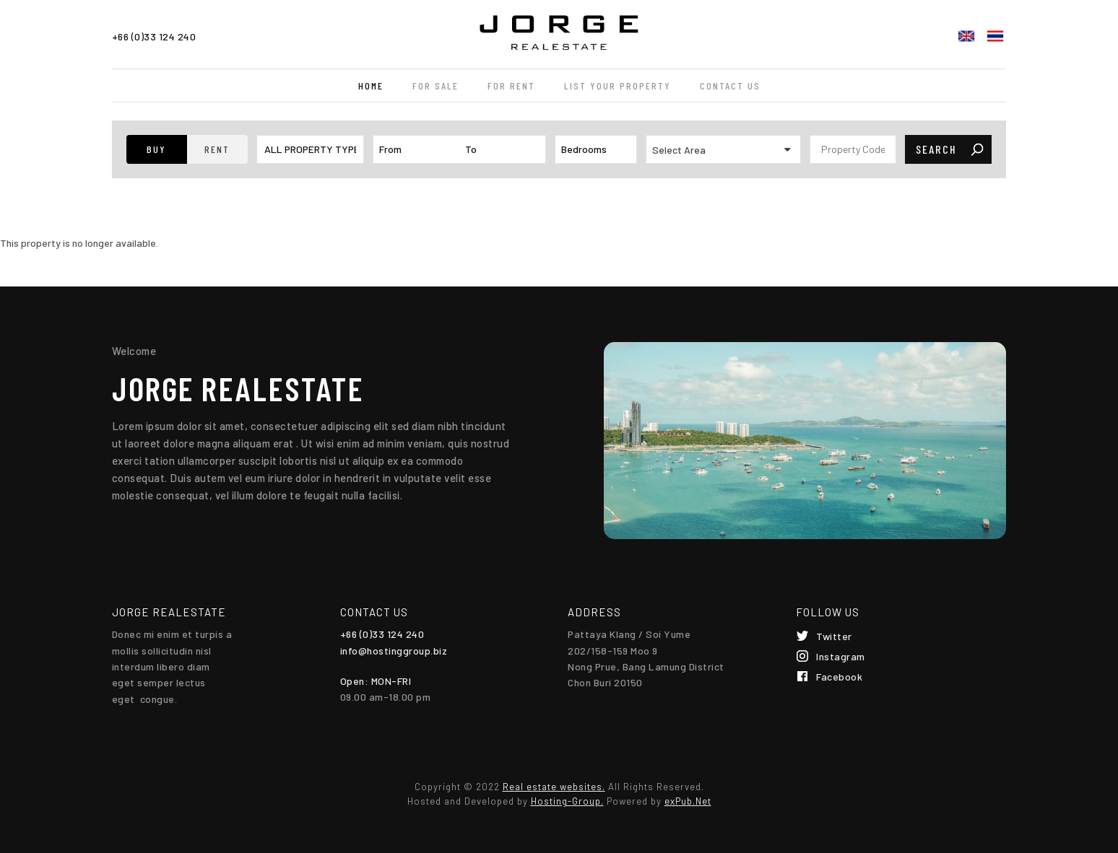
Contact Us (730, 85)
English (966, 36)
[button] (156, 149)
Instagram (840, 656)
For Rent (511, 85)
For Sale (435, 85)
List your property (617, 85)
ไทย (995, 36)
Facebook (839, 676)
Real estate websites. (554, 786)
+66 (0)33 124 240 (154, 36)
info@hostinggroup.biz (394, 650)
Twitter (834, 636)
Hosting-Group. (567, 801)
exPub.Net (687, 801)
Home (371, 85)
